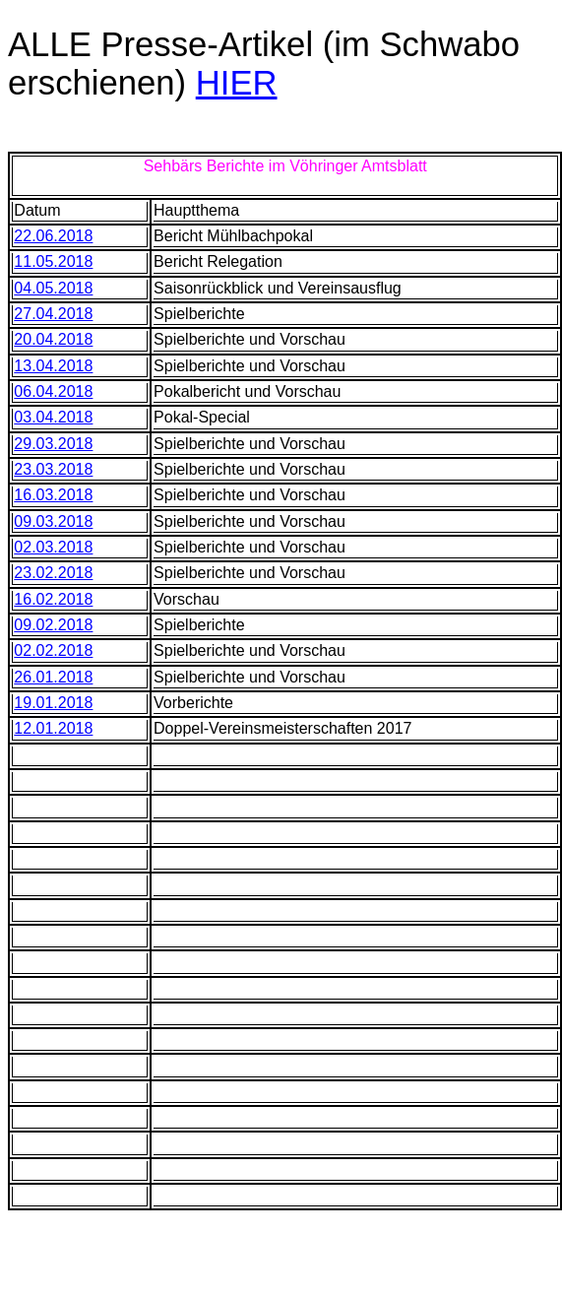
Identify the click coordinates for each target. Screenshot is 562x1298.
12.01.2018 (53, 728)
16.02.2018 (53, 599)
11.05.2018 (53, 261)
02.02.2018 (53, 650)
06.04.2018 (53, 391)
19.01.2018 (53, 702)
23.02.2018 (53, 572)
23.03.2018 (53, 469)
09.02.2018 (53, 625)
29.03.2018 (53, 443)
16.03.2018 (53, 495)
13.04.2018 (53, 365)
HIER (237, 82)
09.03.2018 (53, 521)
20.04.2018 (53, 339)
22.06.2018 (53, 235)
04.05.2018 (53, 288)
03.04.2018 (53, 417)
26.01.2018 (53, 677)
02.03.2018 (53, 547)
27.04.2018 (53, 313)
